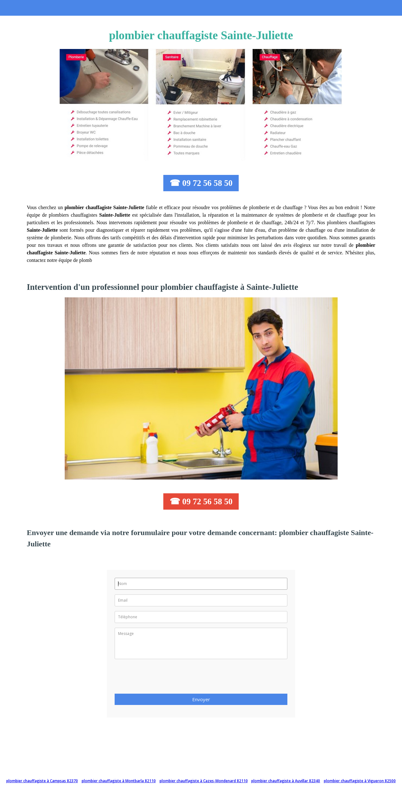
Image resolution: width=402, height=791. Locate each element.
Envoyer (201, 699)
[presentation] (162, 678)
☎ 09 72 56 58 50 (201, 183)
